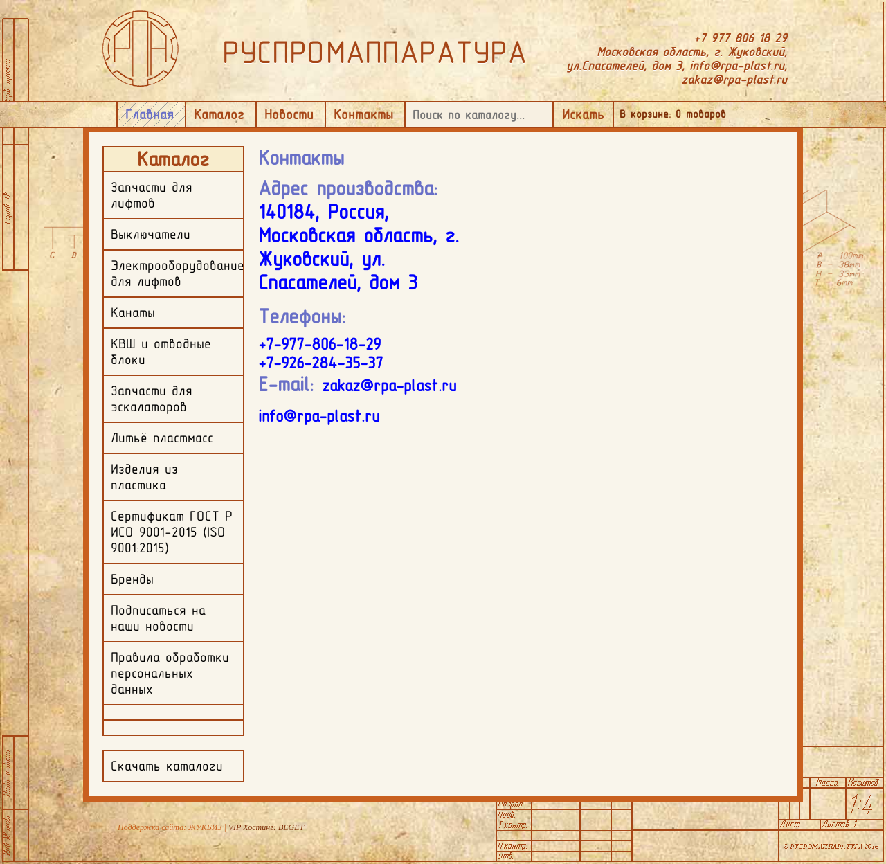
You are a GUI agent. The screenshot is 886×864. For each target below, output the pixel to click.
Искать (583, 114)
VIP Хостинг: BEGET (266, 827)
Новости (289, 114)
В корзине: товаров (673, 114)
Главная (149, 114)
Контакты (363, 114)
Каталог (219, 114)
